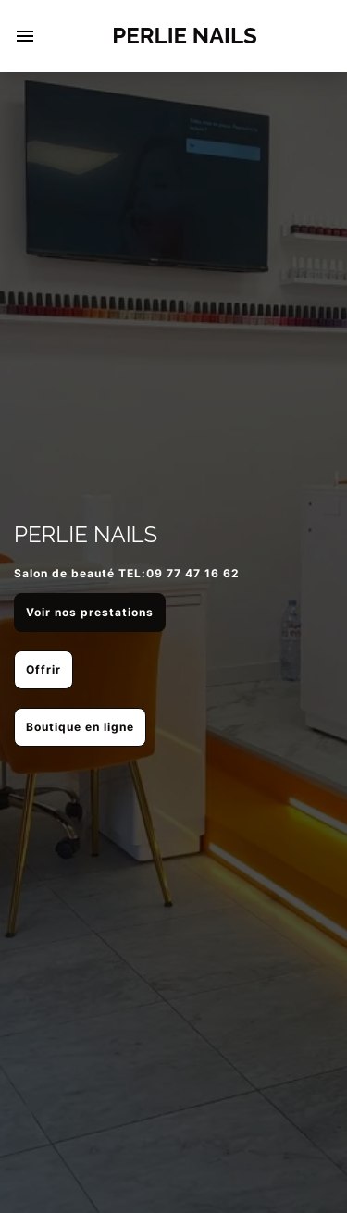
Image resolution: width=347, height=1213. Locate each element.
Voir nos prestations (90, 612)
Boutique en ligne (80, 727)
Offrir (43, 669)
